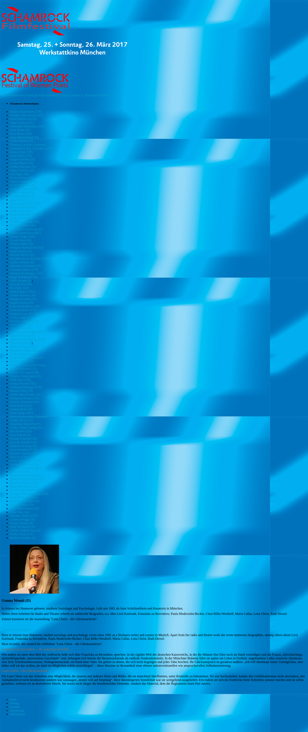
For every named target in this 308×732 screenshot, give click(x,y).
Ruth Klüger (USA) (23, 291)
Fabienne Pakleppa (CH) (26, 387)
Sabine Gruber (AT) (23, 225)
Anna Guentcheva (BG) (25, 233)
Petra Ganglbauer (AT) (25, 203)
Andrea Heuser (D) (22, 262)
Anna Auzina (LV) (22, 122)
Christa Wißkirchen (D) (25, 530)
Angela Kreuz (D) (21, 302)
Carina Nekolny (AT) (24, 368)
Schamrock (53, 95)
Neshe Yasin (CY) (21, 534)
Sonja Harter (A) (21, 251)
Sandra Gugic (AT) (22, 236)
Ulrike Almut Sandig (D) (26, 427)
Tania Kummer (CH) (23, 310)
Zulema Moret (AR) (23, 354)
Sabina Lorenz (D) (22, 335)
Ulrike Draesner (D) (23, 166)
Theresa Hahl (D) (21, 244)
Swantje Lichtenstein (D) (26, 332)
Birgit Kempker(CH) (23, 277)
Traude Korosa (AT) (23, 295)
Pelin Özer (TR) (20, 380)
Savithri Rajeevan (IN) (25, 402)
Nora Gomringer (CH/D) (26, 214)
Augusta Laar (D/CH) (24, 313)
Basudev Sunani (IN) (23, 482)
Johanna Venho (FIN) (24, 515)
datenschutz (17, 714)
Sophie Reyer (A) (21, 420)
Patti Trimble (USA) (23, 497)
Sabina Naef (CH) (21, 361)
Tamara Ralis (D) (21, 409)
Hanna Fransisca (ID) (24, 188)
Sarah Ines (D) (19, 471)
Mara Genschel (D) (22, 207)
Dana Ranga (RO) (21, 413)
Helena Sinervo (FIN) (24, 464)
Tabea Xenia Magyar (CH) (27, 339)
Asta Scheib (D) (20, 435)
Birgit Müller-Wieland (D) (27, 357)
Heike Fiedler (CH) (22, 185)
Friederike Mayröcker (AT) (27, 350)
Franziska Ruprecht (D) (25, 424)
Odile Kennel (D (21, 280)
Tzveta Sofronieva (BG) (25, 468)
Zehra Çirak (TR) (21, 152)
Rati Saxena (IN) (21, 431)
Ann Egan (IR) (19, 174)
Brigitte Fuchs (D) (22, 192)
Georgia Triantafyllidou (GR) (29, 493)
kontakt (15, 707)
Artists (73, 95)
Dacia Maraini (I (21, 343)
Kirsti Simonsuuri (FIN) (25, 460)
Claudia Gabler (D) (22, 196)
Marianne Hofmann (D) (25, 266)
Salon (64, 95)
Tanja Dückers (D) (22, 170)
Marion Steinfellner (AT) (26, 475)
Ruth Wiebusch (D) (22, 526)
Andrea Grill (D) (21, 218)
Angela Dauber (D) (22, 159)
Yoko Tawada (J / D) (23, 486)
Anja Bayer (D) (20, 130)
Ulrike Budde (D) (21, 141)
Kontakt (103, 95)
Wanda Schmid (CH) (23, 438)
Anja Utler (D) (19, 512)
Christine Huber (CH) (24, 269)
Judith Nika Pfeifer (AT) (26, 394)
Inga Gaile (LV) (20, 199)
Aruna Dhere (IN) (21, 163)
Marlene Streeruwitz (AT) (26, 479)
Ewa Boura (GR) (21, 133)
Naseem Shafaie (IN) (23, 453)
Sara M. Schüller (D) (23, 442)
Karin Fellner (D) (21, 177)
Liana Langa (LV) (21, 317)
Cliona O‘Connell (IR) (24, 372)
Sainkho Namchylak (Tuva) (28, 365)
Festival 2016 (36, 95)
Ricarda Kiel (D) (21, 284)
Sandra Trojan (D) (21, 504)
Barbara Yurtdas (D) (23, 538)
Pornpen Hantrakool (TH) (26, 247)
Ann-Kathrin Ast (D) (23, 119)
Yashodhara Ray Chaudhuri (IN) (31, 148)
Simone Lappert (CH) (24, 321)
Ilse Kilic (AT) (19, 288)
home (13, 699)
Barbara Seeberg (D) (23, 446)
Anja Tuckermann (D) (24, 508)
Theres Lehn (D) (21, 328)
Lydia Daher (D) (20, 155)
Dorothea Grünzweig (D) (26, 229)
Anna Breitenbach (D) (24, 137)
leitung (14, 703)
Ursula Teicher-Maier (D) (26, 490)
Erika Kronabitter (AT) (25, 306)
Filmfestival (18, 95)
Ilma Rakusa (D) (21, 405)
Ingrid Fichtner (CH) (23, 181)
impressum (17, 710)
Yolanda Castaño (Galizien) (28, 144)
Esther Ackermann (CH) (26, 111)
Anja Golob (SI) (20, 210)
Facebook (91, 95)
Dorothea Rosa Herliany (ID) (29, 258)
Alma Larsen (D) (21, 324)
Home (6, 95)
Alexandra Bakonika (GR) (27, 126)
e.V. (81, 95)
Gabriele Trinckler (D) (24, 501)
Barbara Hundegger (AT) (26, 273)
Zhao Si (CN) (19, 457)
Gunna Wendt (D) (21, 523)
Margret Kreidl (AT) (23, 299)
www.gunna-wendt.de (16, 629)
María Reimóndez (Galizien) (28, 416)
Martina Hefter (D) (22, 255)
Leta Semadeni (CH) (23, 449)
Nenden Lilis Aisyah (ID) (26, 115)
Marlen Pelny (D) (21, 391)
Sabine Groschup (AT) (24, 222)
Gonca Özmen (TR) (23, 383)
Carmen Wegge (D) (22, 519)
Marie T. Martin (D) (23, 346)
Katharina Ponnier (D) (24, 398)
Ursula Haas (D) (20, 240)
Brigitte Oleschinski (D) (25, 376)
